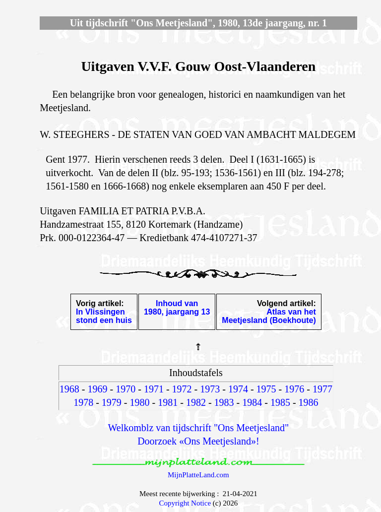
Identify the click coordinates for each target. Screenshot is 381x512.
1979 (112, 402)
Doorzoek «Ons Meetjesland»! (198, 441)
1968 (69, 389)
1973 (210, 389)
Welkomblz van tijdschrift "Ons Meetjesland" (198, 427)
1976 (294, 389)
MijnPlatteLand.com (198, 475)
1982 (196, 402)
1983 (224, 402)
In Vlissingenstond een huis (104, 316)
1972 (182, 389)
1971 (154, 389)
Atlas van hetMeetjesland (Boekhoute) (269, 316)
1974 (238, 389)
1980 (140, 402)
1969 (98, 389)
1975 (266, 389)
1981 (168, 402)
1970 (125, 389)
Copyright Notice (185, 503)
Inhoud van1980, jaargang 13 (177, 307)
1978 (83, 402)
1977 (322, 389)
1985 (280, 402)
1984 (252, 402)
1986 (308, 402)
